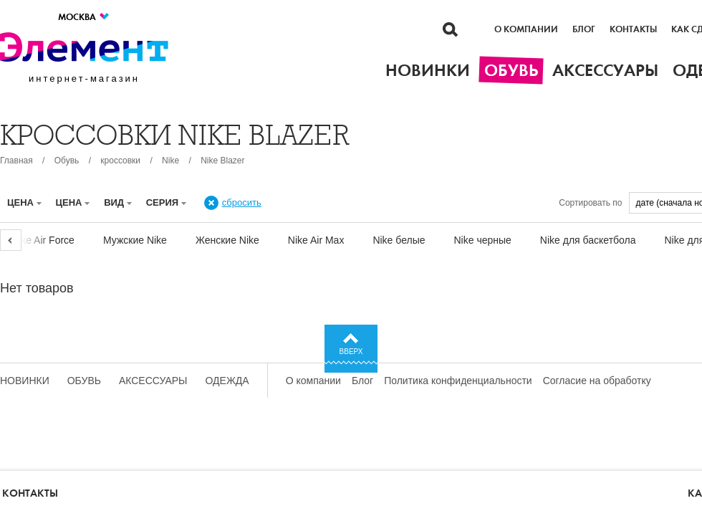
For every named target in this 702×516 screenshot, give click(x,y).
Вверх (351, 351)
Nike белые (398, 240)
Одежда (227, 381)
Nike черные (482, 240)
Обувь (67, 161)
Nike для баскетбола (588, 240)
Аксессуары (153, 381)
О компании (526, 29)
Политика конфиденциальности (458, 381)
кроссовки (120, 161)
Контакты (633, 29)
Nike (170, 161)
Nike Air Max (316, 240)
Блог (583, 29)
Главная (16, 161)
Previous (10, 240)
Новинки (24, 381)
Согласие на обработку (597, 381)
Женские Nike (227, 240)
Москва (84, 16)
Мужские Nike (135, 240)
